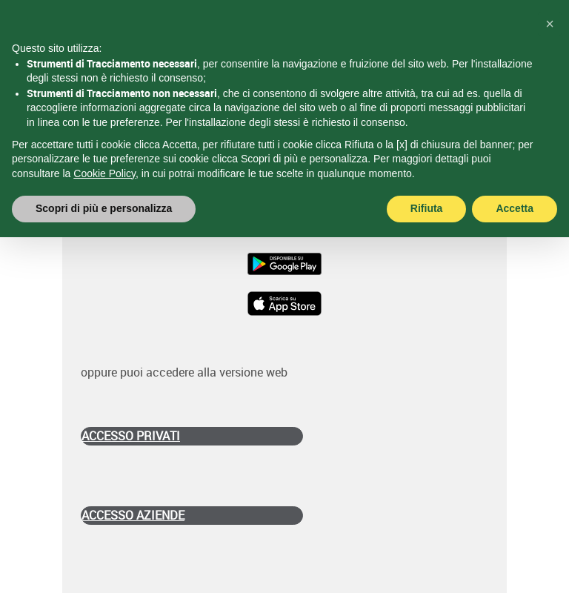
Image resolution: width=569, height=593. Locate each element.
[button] (550, 24)
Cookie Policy (104, 173)
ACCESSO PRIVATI (130, 436)
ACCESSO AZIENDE (132, 515)
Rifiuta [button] (426, 208)
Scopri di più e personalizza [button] (104, 208)
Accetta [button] (514, 208)
